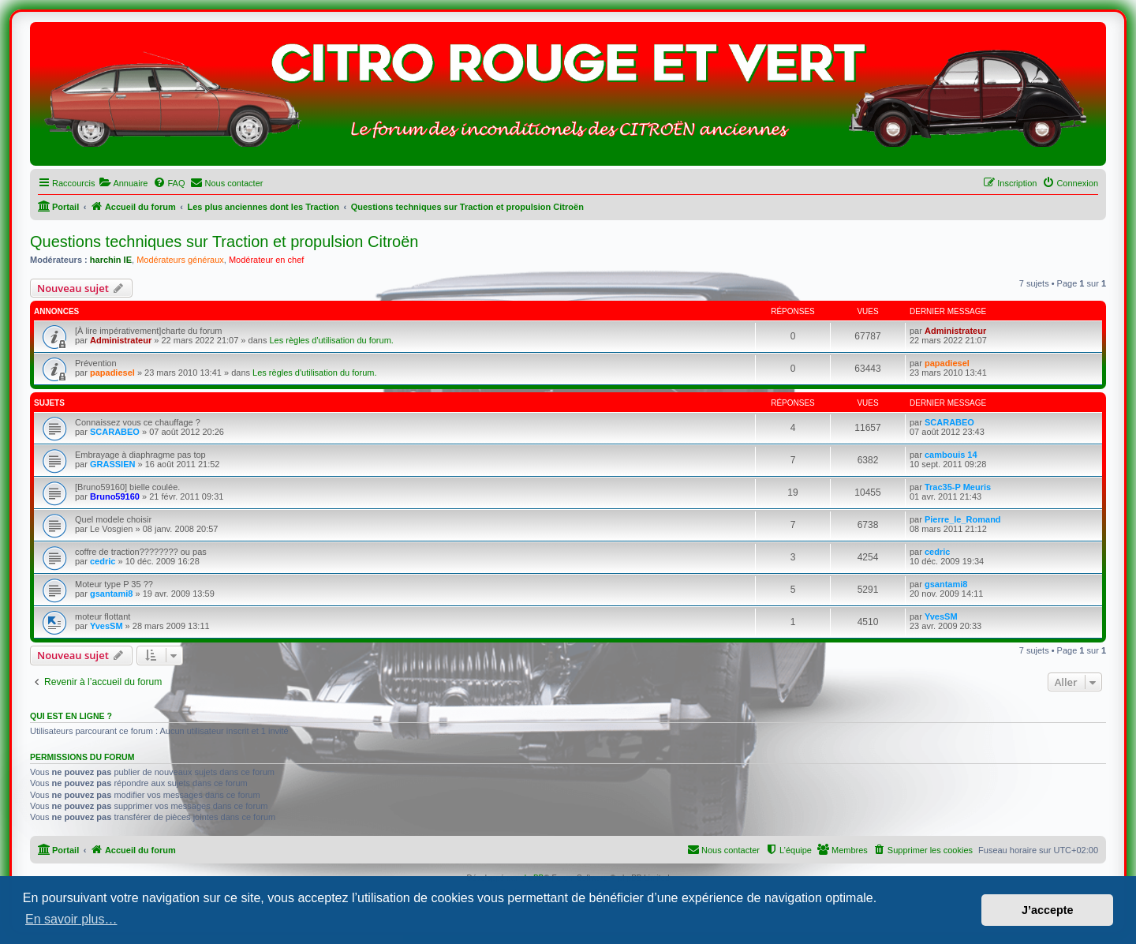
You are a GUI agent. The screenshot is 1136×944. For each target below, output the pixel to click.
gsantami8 (111, 593)
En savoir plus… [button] (71, 919)
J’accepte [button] (1048, 910)
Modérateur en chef (266, 259)
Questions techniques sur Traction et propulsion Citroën (224, 241)
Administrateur (120, 340)
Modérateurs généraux (180, 259)
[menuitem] (123, 183)
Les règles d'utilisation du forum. (331, 340)
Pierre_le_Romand (963, 519)
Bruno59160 (115, 496)
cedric (102, 561)
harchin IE (111, 259)
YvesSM (106, 626)
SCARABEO (115, 431)
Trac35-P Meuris (958, 487)
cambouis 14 (951, 454)
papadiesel (112, 372)
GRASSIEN (112, 464)
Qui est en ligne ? (71, 716)
